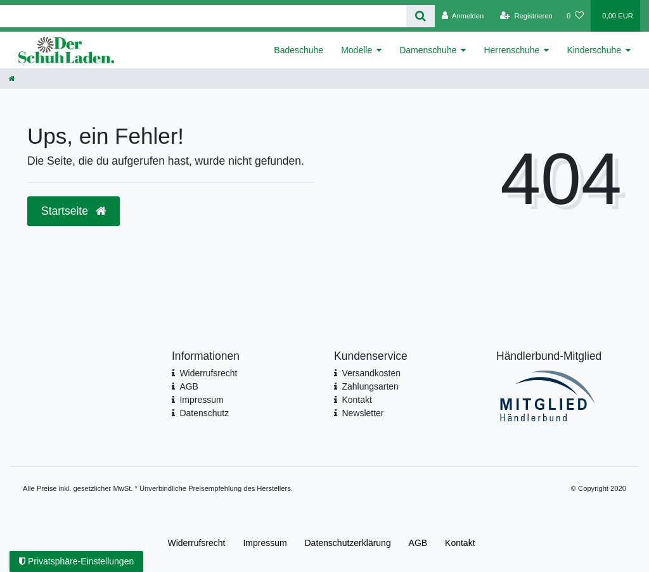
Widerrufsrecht (208, 373)
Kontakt (356, 400)
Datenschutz (204, 413)
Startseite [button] (73, 211)
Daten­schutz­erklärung (348, 543)
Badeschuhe (298, 50)
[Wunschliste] (575, 16)
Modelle (356, 50)
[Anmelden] (463, 16)
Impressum (201, 400)
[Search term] (203, 16)
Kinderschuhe (594, 50)
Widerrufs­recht (196, 543)
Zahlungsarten (370, 386)
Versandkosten (371, 373)
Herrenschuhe (511, 50)
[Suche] (420, 16)
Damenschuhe (427, 50)
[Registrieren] (526, 16)
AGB (188, 386)
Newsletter (362, 413)
